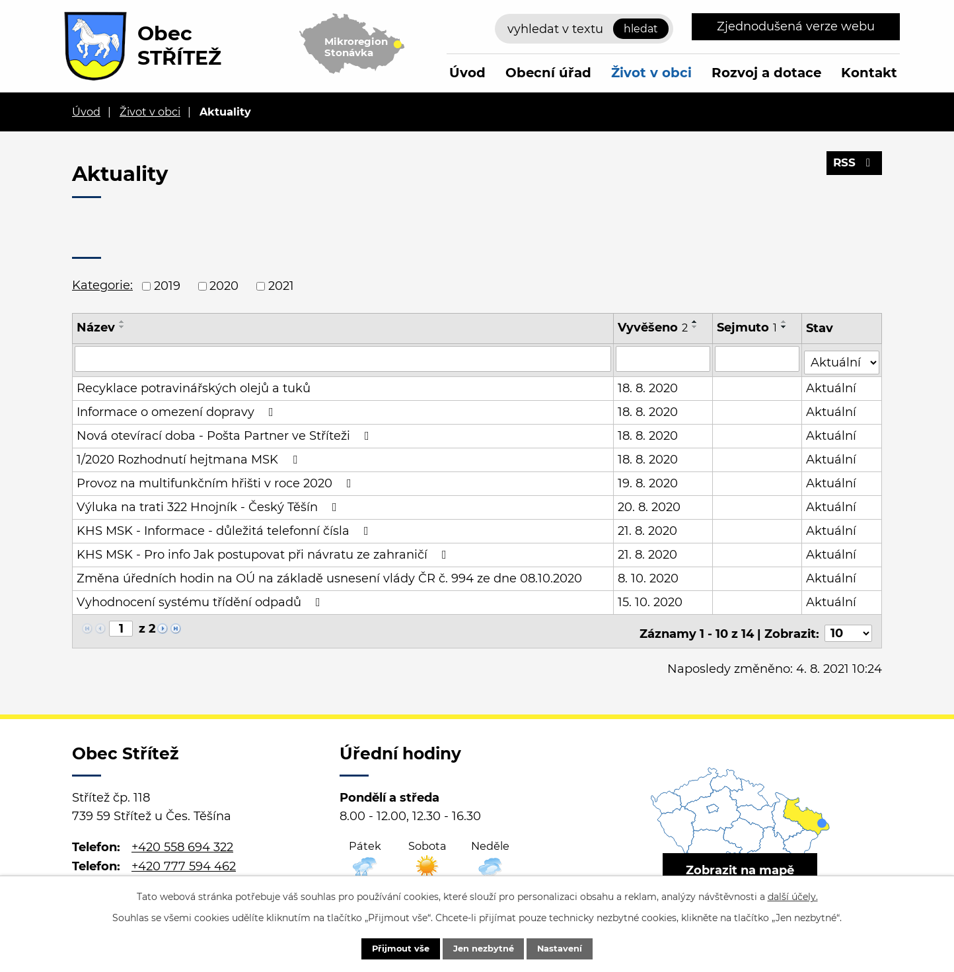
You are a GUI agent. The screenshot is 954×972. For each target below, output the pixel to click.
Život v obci (651, 73)
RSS (853, 167)
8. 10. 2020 (648, 575)
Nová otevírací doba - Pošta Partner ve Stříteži (226, 432)
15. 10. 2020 (650, 599)
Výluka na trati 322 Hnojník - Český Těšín (209, 504)
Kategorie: (102, 285)
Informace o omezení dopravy (178, 408)
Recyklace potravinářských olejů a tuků (194, 385)
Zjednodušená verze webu (796, 26)
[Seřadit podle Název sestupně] (122, 327)
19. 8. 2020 (648, 480)
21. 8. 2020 (647, 527)
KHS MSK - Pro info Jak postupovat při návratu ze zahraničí (264, 551)
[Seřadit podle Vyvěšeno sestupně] (695, 327)
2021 (281, 286)
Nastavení (571, 948)
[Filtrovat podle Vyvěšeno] (663, 358)
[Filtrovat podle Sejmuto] (758, 358)
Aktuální (832, 385)
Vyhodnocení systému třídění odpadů (201, 599)
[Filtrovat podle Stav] (842, 357)
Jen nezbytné (483, 948)
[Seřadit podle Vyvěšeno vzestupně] (695, 321)
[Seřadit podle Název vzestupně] (122, 321)
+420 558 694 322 (182, 840)
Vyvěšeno (653, 327)
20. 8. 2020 (649, 504)
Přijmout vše (389, 948)
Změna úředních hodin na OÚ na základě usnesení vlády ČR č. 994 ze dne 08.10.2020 (329, 575)
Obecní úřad (548, 73)
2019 (167, 286)
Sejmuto (747, 327)
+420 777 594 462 (183, 858)
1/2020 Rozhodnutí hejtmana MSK (190, 456)
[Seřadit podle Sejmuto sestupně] (785, 327)
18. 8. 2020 (648, 385)
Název (96, 327)
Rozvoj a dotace (766, 73)
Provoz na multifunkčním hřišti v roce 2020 (217, 480)
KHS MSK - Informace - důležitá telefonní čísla (225, 527)
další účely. (793, 895)
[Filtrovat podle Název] (343, 358)
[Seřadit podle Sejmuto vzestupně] (785, 321)
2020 (223, 286)
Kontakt (869, 73)
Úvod (467, 73)
